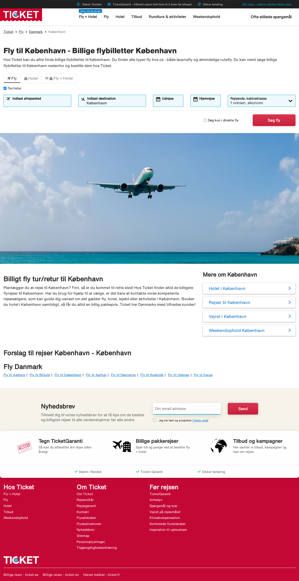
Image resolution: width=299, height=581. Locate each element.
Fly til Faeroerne (123, 375)
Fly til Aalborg (14, 375)
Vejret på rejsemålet (165, 512)
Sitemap (83, 535)
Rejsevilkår (85, 499)
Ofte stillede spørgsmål (271, 17)
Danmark (36, 31)
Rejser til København (229, 302)
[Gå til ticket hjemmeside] (21, 14)
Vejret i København (227, 316)
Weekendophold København (237, 330)
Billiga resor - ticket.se (21, 574)
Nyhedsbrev (86, 529)
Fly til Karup (203, 375)
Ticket (8, 31)
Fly (106, 16)
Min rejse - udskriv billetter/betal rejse (267, 4)
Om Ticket (85, 494)
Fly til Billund (40, 375)
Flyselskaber (86, 517)
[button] (12, 78)
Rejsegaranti (86, 505)
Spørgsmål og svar (164, 505)
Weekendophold (206, 16)
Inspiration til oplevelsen (168, 529)
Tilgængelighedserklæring (97, 547)
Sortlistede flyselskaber (168, 523)
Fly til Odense (178, 375)
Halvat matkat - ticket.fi (101, 574)
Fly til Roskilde (151, 375)
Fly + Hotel (88, 16)
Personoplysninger (91, 541)
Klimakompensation (165, 517)
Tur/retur (12, 88)
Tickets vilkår (200, 420)
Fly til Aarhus (96, 375)
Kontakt (83, 512)
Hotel (120, 16)
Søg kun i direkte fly (221, 120)
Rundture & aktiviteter (167, 16)
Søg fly (274, 120)
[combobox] (40, 103)
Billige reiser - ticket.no (61, 574)
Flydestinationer (89, 523)
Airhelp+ (156, 499)
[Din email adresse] (187, 409)
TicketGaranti (160, 494)
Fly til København (68, 375)
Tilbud (137, 16)
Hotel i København (227, 288)
